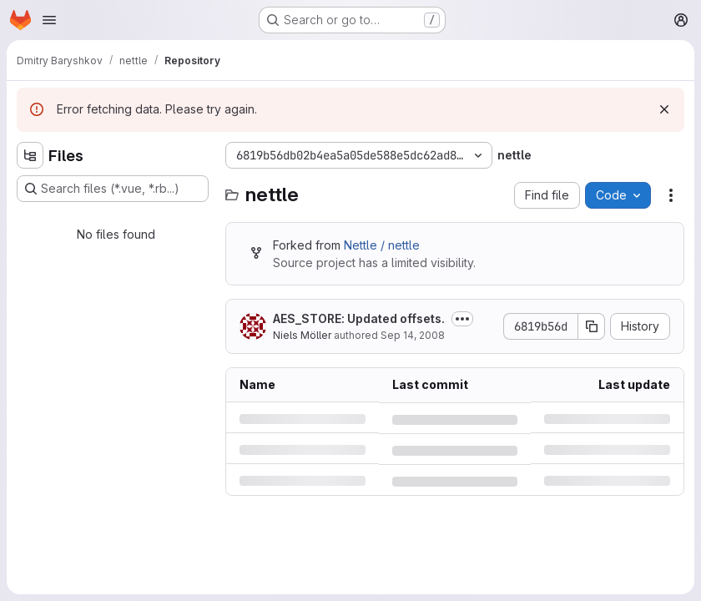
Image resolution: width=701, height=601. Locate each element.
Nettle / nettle (382, 245)
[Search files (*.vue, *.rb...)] (113, 188)
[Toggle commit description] (462, 318)
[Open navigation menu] (49, 20)
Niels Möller (302, 335)
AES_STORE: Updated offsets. (359, 318)
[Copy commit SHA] (591, 326)
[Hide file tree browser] (30, 155)
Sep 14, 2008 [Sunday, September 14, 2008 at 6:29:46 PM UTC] (413, 335)
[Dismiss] (664, 109)
